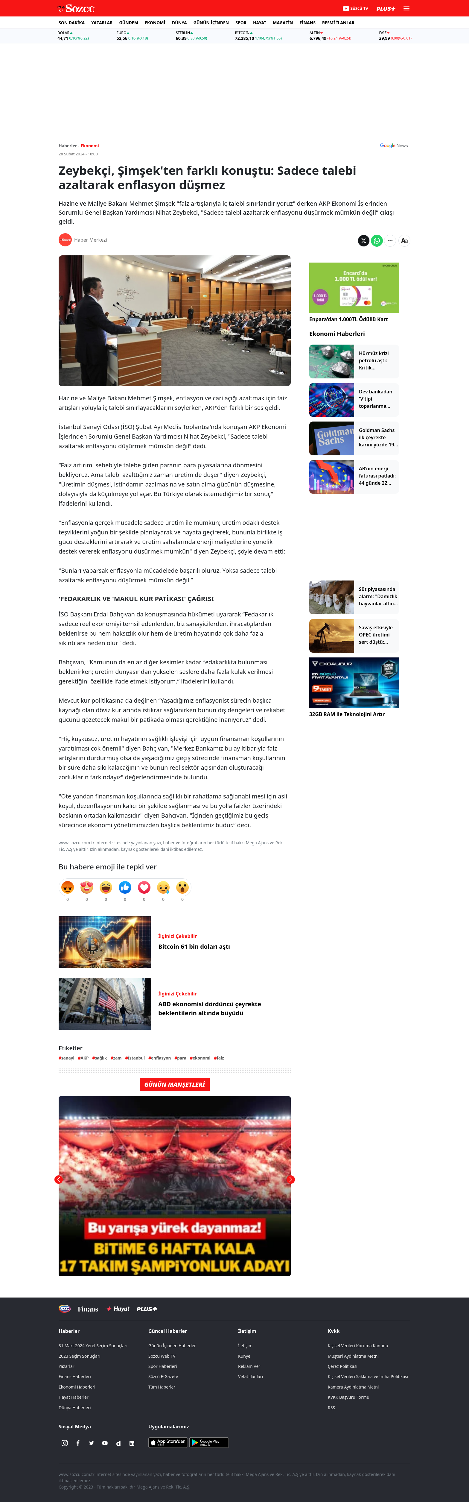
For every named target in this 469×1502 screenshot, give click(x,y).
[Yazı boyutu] (404, 241)
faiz (220, 1058)
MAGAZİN (283, 22)
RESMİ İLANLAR (338, 22)
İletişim (247, 1331)
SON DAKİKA (72, 22)
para (181, 1058)
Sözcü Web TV (162, 1356)
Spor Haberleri (162, 1366)
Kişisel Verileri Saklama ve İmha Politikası (368, 1376)
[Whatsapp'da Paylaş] (377, 241)
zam (117, 1058)
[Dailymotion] (118, 1443)
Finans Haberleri (75, 1376)
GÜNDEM (128, 22)
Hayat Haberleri (74, 1397)
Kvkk (334, 1331)
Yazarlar (66, 1366)
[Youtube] (105, 1443)
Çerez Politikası (342, 1366)
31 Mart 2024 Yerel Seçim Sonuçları (93, 1345)
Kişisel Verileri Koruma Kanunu (358, 1345)
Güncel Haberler (167, 1331)
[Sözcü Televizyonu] (65, 1309)
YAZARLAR (101, 22)
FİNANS (308, 22)
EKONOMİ (155, 22)
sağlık (101, 1058)
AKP (85, 1058)
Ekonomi (90, 145)
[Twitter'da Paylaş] (364, 241)
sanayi (67, 1058)
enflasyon (161, 1058)
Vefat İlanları (250, 1376)
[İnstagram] (65, 1443)
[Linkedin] (132, 1443)
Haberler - (69, 145)
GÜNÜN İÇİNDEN (211, 22)
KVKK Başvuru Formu (348, 1397)
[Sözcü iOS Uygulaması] (168, 1442)
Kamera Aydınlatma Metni (353, 1387)
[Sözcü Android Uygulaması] (209, 1442)
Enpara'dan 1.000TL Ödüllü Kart (348, 319)
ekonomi (202, 1058)
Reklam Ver (249, 1366)
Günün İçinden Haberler (172, 1345)
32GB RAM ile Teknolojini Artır (347, 714)
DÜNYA (179, 22)
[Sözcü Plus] (147, 1308)
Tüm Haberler (161, 1387)
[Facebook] (78, 1443)
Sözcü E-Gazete (163, 1376)
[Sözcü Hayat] (117, 1308)
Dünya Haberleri (75, 1407)
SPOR (240, 22)
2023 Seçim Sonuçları (79, 1356)
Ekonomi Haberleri (337, 334)
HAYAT (259, 22)
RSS (331, 1407)
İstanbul (136, 1058)
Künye (244, 1356)
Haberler (69, 1331)
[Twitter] (92, 1443)
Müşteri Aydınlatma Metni (353, 1356)
